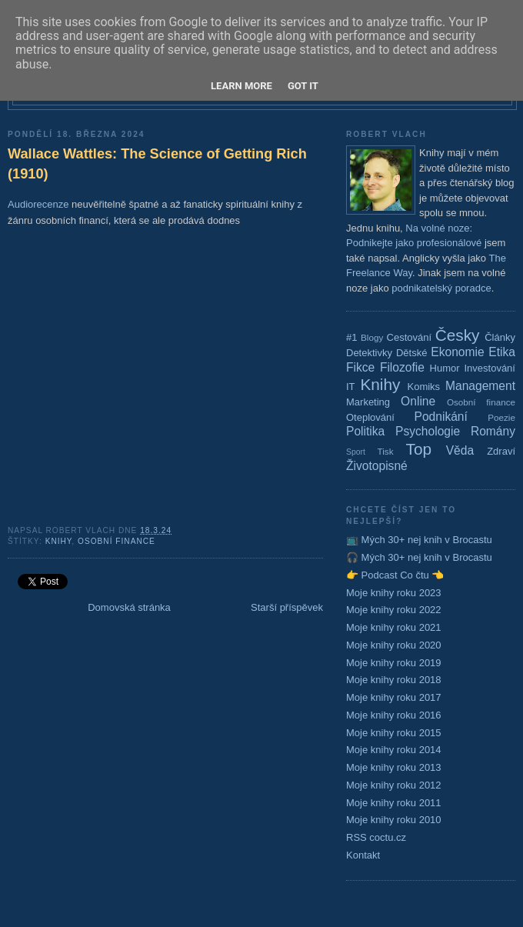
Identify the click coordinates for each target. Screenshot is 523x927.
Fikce (360, 367)
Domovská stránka (129, 607)
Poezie (501, 417)
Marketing (368, 402)
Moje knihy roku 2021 (393, 627)
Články (500, 337)
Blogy (372, 337)
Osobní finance (116, 541)
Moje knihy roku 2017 (393, 697)
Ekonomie (457, 351)
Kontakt (363, 855)
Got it (303, 86)
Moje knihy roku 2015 (393, 733)
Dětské (411, 352)
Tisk (386, 451)
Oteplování (370, 417)
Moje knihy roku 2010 (393, 819)
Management (480, 385)
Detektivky (369, 352)
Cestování (409, 337)
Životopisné (377, 465)
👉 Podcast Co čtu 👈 (395, 575)
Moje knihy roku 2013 (393, 767)
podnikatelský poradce (441, 288)
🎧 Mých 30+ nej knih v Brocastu (419, 557)
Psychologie (427, 431)
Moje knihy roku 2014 (393, 749)
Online (418, 401)
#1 (351, 337)
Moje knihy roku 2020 (393, 645)
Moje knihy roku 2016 (393, 715)
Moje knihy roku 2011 (393, 803)
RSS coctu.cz (376, 837)
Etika (501, 351)
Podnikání (441, 416)
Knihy (58, 541)
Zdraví (501, 451)
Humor (445, 368)
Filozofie (402, 367)
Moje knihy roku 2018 (393, 679)
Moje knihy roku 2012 (393, 785)
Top (419, 449)
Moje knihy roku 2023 (393, 593)
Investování (489, 368)
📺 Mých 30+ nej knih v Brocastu (419, 539)
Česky (457, 335)
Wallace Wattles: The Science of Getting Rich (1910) (157, 163)
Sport (355, 452)
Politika (365, 431)
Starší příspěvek (287, 607)
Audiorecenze (38, 204)
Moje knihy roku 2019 (393, 663)
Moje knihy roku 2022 (393, 609)
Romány (493, 431)
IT (350, 386)
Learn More (241, 86)
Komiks (423, 386)
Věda (460, 450)
